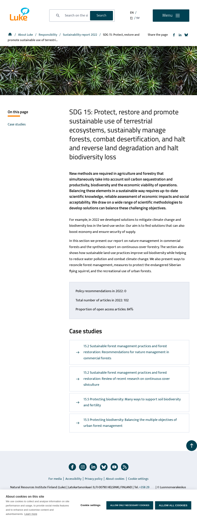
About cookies (115, 478)
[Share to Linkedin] (180, 35)
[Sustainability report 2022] (80, 34)
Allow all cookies (173, 505)
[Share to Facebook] (174, 35)
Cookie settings (138, 478)
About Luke (26, 34)
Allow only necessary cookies (129, 505)
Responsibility (48, 34)
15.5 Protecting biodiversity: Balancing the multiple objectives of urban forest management (126, 423)
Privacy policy (93, 478)
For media (55, 478)
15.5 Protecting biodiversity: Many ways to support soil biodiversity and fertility (128, 402)
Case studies (17, 124)
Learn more (30, 514)
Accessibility (73, 478)
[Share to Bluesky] (186, 35)
